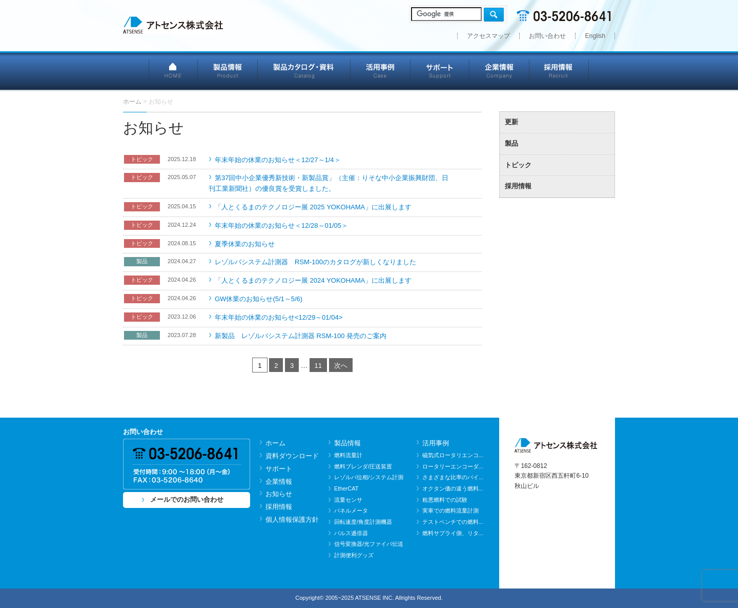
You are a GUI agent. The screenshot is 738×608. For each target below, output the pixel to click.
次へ (340, 365)
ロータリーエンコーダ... (452, 466)
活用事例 (381, 70)
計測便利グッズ (354, 555)
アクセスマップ (488, 36)
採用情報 (559, 70)
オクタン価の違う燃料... (452, 488)
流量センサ (348, 500)
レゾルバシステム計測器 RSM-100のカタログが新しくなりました (315, 262)
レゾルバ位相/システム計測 (368, 477)
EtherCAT (346, 488)
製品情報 (228, 70)
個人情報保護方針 (292, 519)
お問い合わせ (547, 36)
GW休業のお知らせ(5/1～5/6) (258, 299)
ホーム (275, 443)
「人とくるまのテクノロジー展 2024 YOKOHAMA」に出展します (313, 280)
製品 (511, 143)
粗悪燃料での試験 (444, 500)
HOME (173, 70)
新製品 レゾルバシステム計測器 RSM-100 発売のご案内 (300, 336)
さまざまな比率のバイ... (452, 477)
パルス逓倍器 (351, 533)
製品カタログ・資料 (304, 70)
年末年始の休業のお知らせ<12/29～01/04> (278, 317)
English (595, 36)
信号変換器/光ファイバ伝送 (368, 544)
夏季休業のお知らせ (245, 244)
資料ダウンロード (292, 456)
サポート (440, 70)
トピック (518, 165)
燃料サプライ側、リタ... (452, 533)
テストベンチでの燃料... (452, 522)
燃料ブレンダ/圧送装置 (363, 466)
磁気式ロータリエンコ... (452, 455)
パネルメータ (351, 510)
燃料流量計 (348, 455)
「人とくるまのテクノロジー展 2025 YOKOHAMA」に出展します (313, 207)
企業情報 (499, 70)
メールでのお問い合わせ (186, 499)
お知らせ (278, 494)
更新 (511, 122)
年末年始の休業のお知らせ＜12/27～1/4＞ (278, 160)
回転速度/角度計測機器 (363, 522)
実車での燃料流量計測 (450, 510)
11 (318, 365)
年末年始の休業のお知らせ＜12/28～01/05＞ (281, 225)
